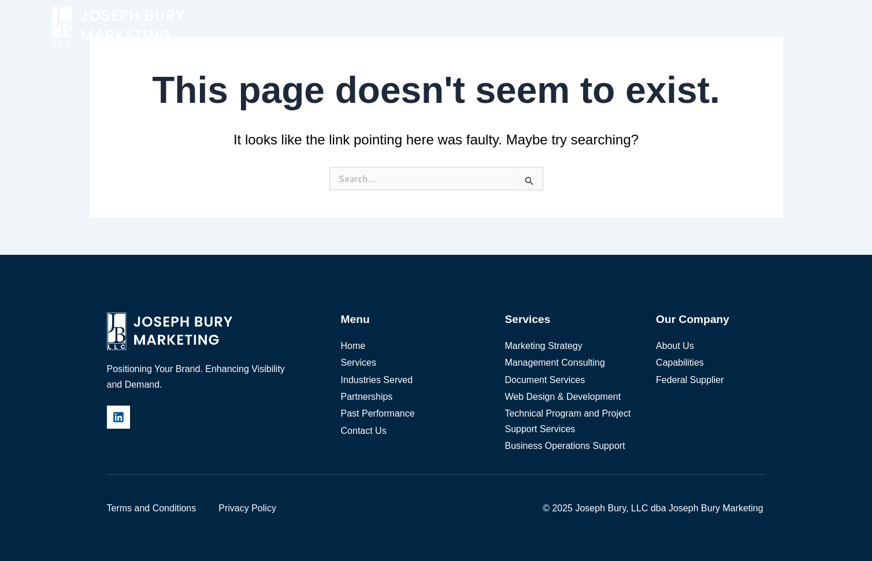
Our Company (379, 25)
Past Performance (705, 25)
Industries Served (535, 25)
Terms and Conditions (151, 508)
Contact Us (785, 25)
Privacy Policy (247, 508)
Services (454, 25)
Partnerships (620, 25)
